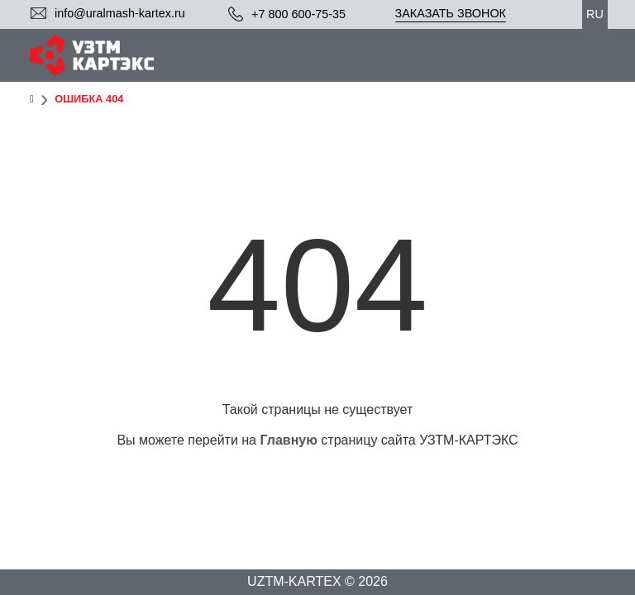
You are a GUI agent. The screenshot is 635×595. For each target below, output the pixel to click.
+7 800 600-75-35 (298, 14)
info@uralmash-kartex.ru (120, 13)
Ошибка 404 (89, 99)
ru (595, 14)
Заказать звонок (450, 13)
